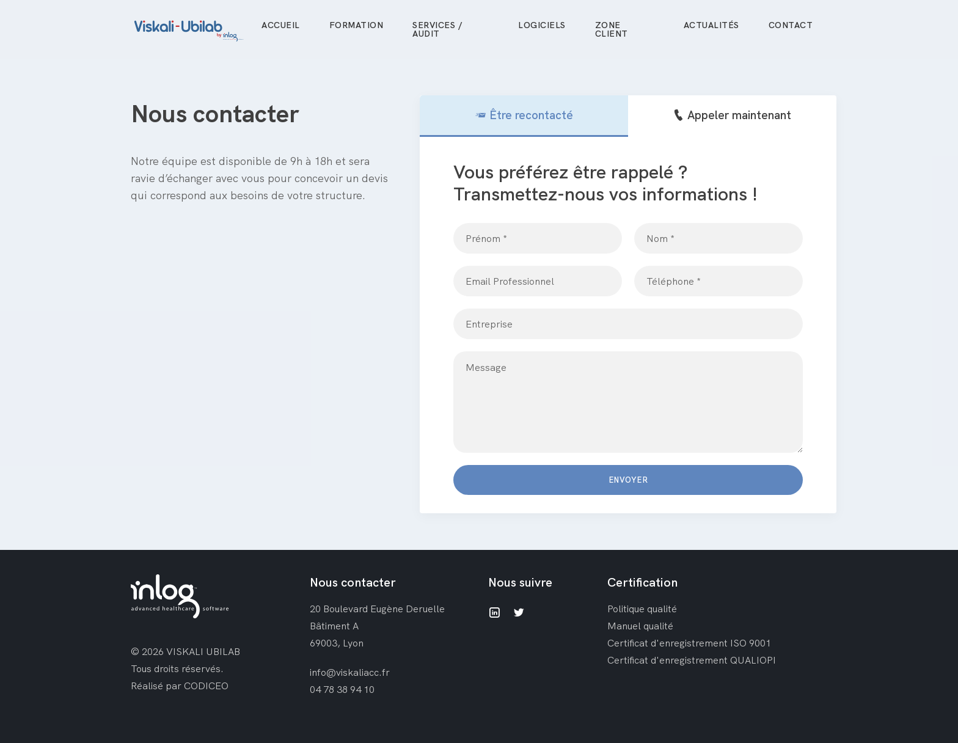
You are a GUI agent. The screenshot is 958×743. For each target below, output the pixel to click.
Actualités (711, 25)
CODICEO (206, 685)
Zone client (611, 29)
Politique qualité (642, 608)
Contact (791, 25)
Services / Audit (437, 29)
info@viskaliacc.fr (350, 672)
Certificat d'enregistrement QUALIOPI (691, 660)
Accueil (280, 25)
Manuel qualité (640, 626)
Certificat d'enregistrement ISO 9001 (689, 643)
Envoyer (628, 480)
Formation (356, 25)
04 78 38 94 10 (342, 689)
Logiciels (542, 25)
